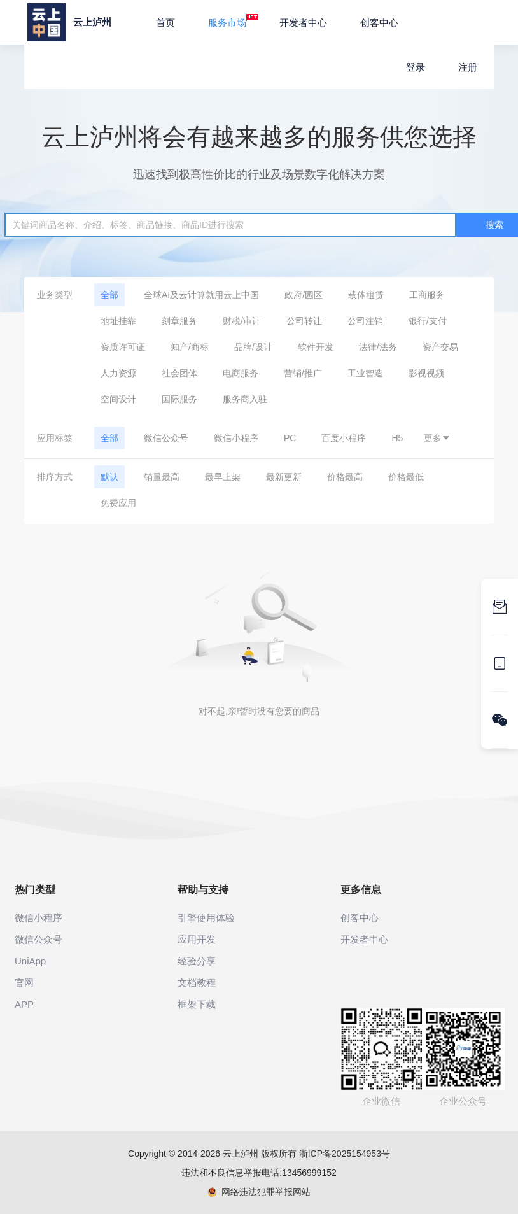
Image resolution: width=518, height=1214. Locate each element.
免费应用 (118, 503)
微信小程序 (236, 438)
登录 (415, 67)
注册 (467, 67)
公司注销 (365, 321)
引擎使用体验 (206, 917)
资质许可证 (123, 347)
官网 (24, 982)
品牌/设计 (253, 347)
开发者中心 (303, 22)
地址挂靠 (118, 321)
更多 (437, 438)
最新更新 (284, 477)
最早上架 (223, 477)
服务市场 (233, 21)
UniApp (30, 961)
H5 (397, 438)
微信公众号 (166, 438)
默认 (109, 477)
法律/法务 (378, 347)
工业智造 (365, 373)
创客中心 (379, 22)
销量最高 (161, 477)
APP (24, 1004)
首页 (165, 22)
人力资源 (118, 373)
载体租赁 (366, 295)
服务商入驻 (245, 399)
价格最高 (345, 477)
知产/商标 (190, 347)
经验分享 (197, 961)
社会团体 (179, 373)
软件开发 (315, 347)
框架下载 (197, 1004)
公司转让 (304, 321)
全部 (109, 295)
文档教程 (197, 982)
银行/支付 (428, 321)
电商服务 (240, 373)
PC (290, 438)
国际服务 (179, 399)
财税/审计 (242, 321)
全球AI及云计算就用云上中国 (201, 295)
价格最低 (406, 477)
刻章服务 (179, 321)
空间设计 (118, 399)
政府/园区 (303, 295)
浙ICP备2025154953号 (344, 1153)
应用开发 (197, 939)
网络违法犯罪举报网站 (259, 1192)
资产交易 (440, 347)
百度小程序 (343, 438)
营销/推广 (303, 373)
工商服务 (427, 295)
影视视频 (426, 373)
